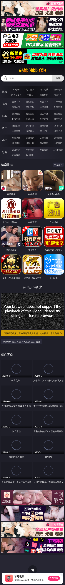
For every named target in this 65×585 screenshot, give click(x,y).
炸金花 (30, 94)
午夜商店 (30, 150)
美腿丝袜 (16, 131)
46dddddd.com (32, 71)
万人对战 (44, 89)
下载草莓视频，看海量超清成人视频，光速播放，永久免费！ (33, 333)
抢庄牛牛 (58, 94)
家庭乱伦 (30, 137)
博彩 (4, 91)
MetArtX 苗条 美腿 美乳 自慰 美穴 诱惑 (21, 341)
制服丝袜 (16, 118)
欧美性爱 (58, 113)
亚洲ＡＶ (16, 101)
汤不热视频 (58, 150)
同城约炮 (16, 150)
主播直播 (44, 106)
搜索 (58, 78)
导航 (4, 152)
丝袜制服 (30, 106)
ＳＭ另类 (58, 106)
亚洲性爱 (16, 113)
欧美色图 (44, 125)
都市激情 (16, 137)
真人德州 (30, 89)
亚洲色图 (30, 125)
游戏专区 (58, 89)
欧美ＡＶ (44, 101)
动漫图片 (58, 125)
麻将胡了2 (16, 94)
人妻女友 (44, 137)
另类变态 (58, 118)
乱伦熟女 (44, 118)
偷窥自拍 (16, 125)
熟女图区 (44, 131)
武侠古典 (58, 137)
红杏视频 (16, 155)
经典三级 (30, 118)
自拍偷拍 (30, 101)
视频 (4, 103)
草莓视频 (44, 150)
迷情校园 (16, 143)
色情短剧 (30, 155)
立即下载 (54, 578)
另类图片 (58, 131)
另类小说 (30, 143)
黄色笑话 (44, 143)
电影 (4, 116)
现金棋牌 (44, 94)
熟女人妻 (16, 106)
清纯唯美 (30, 131)
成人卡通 (44, 113)
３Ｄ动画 (58, 101)
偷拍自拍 (30, 113)
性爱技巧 (58, 143)
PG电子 (16, 89)
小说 (4, 140)
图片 (4, 128)
